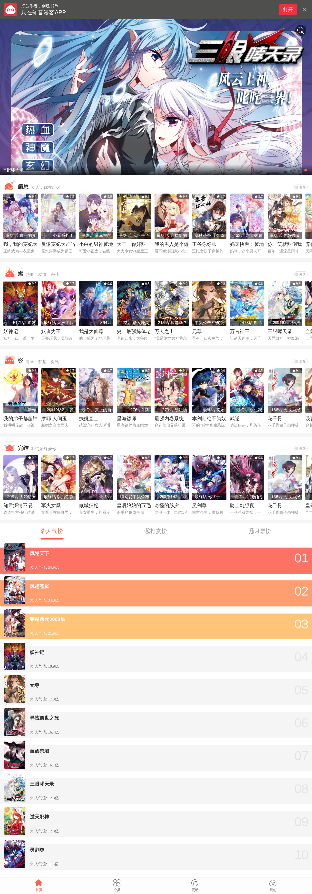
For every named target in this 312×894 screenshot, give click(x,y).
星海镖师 (126, 418)
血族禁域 (39, 751)
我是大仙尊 (91, 331)
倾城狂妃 (88, 505)
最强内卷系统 (169, 418)
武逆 (235, 418)
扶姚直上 (88, 418)
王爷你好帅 (204, 244)
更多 (300, 187)
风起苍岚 (39, 586)
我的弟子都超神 (20, 418)
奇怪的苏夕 (167, 505)
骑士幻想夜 (242, 505)
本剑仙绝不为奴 (209, 418)
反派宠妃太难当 (58, 244)
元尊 (197, 331)
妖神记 (10, 331)
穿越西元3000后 (47, 619)
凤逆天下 (39, 553)
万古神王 (239, 331)
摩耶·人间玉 (54, 418)
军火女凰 (51, 505)
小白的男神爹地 (96, 244)
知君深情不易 (18, 505)
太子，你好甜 (131, 244)
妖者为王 (51, 331)
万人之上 (164, 331)
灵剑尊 (199, 505)
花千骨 (275, 418)
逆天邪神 (39, 817)
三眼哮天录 (280, 331)
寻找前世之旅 (44, 718)
